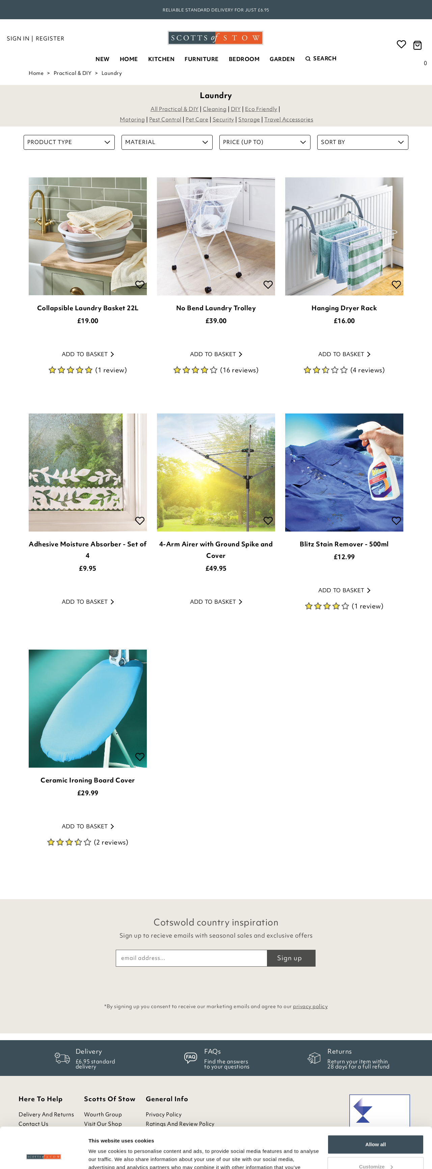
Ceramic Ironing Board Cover (87, 780)
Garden (282, 59)
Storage (249, 119)
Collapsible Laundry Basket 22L (88, 308)
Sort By (362, 142)
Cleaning (214, 109)
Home (129, 59)
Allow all (376, 1106)
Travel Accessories (288, 119)
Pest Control (165, 119)
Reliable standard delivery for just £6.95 (216, 10)
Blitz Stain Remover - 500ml (344, 544)
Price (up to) (264, 142)
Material (166, 142)
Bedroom (244, 59)
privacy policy (310, 1006)
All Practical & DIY (175, 109)
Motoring (132, 119)
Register (50, 38)
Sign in (18, 38)
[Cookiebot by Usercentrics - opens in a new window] (43, 1156)
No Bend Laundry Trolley (216, 308)
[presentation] (216, 983)
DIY (236, 109)
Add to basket (88, 354)
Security (223, 119)
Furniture (202, 59)
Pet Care (197, 119)
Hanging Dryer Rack (344, 308)
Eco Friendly (261, 109)
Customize (376, 1128)
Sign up (289, 957)
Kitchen (161, 59)
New (103, 59)
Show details (104, 1156)
